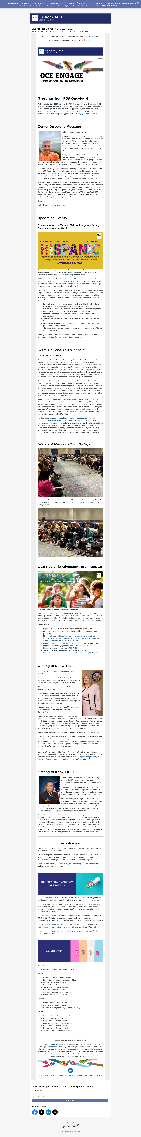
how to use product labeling (62, 931)
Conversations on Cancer (64, 337)
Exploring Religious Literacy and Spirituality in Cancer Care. (74, 381)
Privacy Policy (64, 1131)
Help (100, 1075)
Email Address (37, 1090)
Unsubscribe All (90, 1075)
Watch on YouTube (78, 362)
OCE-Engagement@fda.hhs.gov (86, 114)
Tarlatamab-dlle (55, 925)
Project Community (64, 106)
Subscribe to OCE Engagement (51, 1075)
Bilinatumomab (50, 916)
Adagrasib (48, 904)
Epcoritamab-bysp (52, 898)
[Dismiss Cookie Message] (138, 3)
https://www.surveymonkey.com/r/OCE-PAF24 (60, 648)
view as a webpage (91, 36)
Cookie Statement (110, 5)
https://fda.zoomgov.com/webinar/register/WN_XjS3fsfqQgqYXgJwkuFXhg (71, 653)
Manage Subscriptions (73, 1075)
